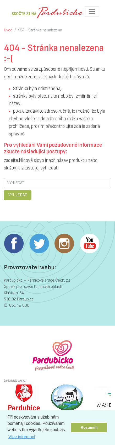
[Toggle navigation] (92, 11)
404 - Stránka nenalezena (40, 30)
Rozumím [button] (89, 427)
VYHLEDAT (17, 195)
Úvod (8, 30)
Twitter (39, 244)
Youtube (89, 244)
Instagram (64, 244)
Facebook (14, 244)
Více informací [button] (21, 437)
